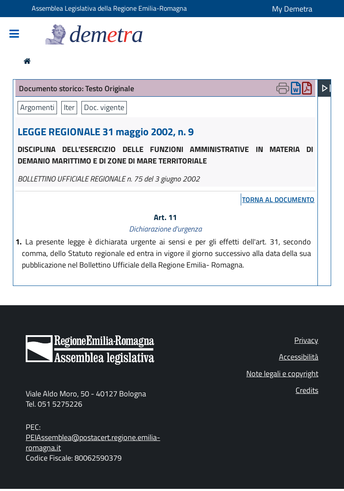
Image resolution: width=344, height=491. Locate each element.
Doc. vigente (104, 107)
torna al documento (278, 199)
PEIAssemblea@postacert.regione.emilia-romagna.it (93, 442)
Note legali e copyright (282, 373)
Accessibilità (298, 357)
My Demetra (292, 9)
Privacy (306, 340)
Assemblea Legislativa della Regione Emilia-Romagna (109, 8)
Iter (69, 107)
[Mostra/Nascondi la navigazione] (14, 34)
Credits (307, 390)
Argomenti (37, 107)
